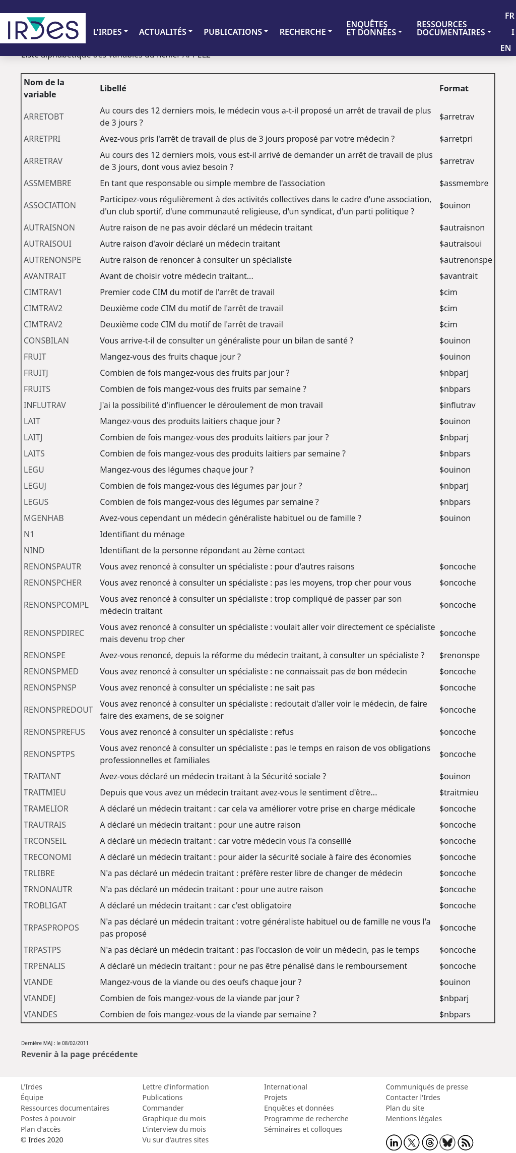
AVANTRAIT (45, 275)
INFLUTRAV (45, 405)
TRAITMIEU (45, 792)
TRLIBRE (39, 873)
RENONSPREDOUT (58, 709)
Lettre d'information (176, 1086)
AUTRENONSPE (52, 259)
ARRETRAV (43, 160)
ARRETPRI (42, 138)
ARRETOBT (43, 116)
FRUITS (37, 388)
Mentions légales (414, 1118)
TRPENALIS (44, 965)
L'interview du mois (174, 1129)
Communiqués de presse (427, 1086)
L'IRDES (107, 31)
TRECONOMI (48, 856)
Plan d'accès (40, 1129)
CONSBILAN (46, 340)
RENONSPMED (51, 671)
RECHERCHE (303, 31)
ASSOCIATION (50, 205)
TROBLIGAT (45, 905)
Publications (163, 1097)
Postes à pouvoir (48, 1118)
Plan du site (405, 1108)
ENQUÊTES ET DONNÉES (371, 28)
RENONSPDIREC (54, 633)
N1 (29, 534)
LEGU (34, 469)
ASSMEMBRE (48, 183)
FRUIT (35, 356)
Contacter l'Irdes (413, 1097)
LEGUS (36, 501)
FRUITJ (36, 372)
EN (505, 47)
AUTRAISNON (49, 227)
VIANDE (38, 982)
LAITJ (33, 437)
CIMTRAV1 (43, 292)
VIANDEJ (39, 998)
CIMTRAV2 (43, 308)
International (285, 1086)
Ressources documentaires (65, 1108)
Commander (163, 1108)
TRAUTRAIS (45, 824)
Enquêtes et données (299, 1108)
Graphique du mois (174, 1118)
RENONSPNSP (50, 687)
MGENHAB (44, 518)
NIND (34, 550)
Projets (275, 1097)
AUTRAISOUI (48, 243)
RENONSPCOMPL (56, 604)
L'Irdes (31, 1086)
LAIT (32, 421)
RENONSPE (45, 655)
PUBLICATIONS (233, 31)
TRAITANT (42, 776)
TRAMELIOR (46, 808)
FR (509, 15)
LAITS (34, 453)
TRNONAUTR (48, 889)
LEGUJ (35, 485)
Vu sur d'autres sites (176, 1139)
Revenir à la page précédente (79, 1054)
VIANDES (40, 1014)
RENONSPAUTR (52, 566)
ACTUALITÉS (162, 31)
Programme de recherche (306, 1118)
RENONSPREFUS (54, 731)
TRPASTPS (42, 949)
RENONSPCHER (53, 582)
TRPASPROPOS (51, 927)
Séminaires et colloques (303, 1129)
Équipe (32, 1097)
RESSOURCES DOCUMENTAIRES (451, 28)
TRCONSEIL (45, 840)
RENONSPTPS (49, 754)
